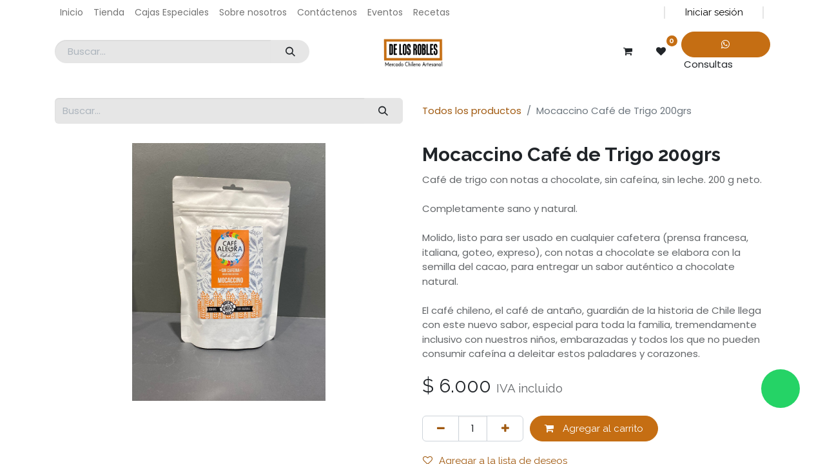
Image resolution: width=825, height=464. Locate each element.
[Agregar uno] (505, 429)
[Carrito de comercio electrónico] (627, 51)
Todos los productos (471, 110)
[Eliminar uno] (440, 429)
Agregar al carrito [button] (594, 428)
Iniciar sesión (714, 12)
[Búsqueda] (290, 52)
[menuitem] (71, 12)
